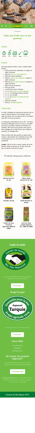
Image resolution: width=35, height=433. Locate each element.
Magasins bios (17, 371)
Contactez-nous (17, 351)
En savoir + (17, 285)
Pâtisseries (17, 31)
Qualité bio (17, 348)
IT (9, 26)
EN (2, 26)
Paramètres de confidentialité (17, 382)
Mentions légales (26, 378)
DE (5, 26)
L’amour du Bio (17, 345)
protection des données (11, 380)
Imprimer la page (24, 380)
